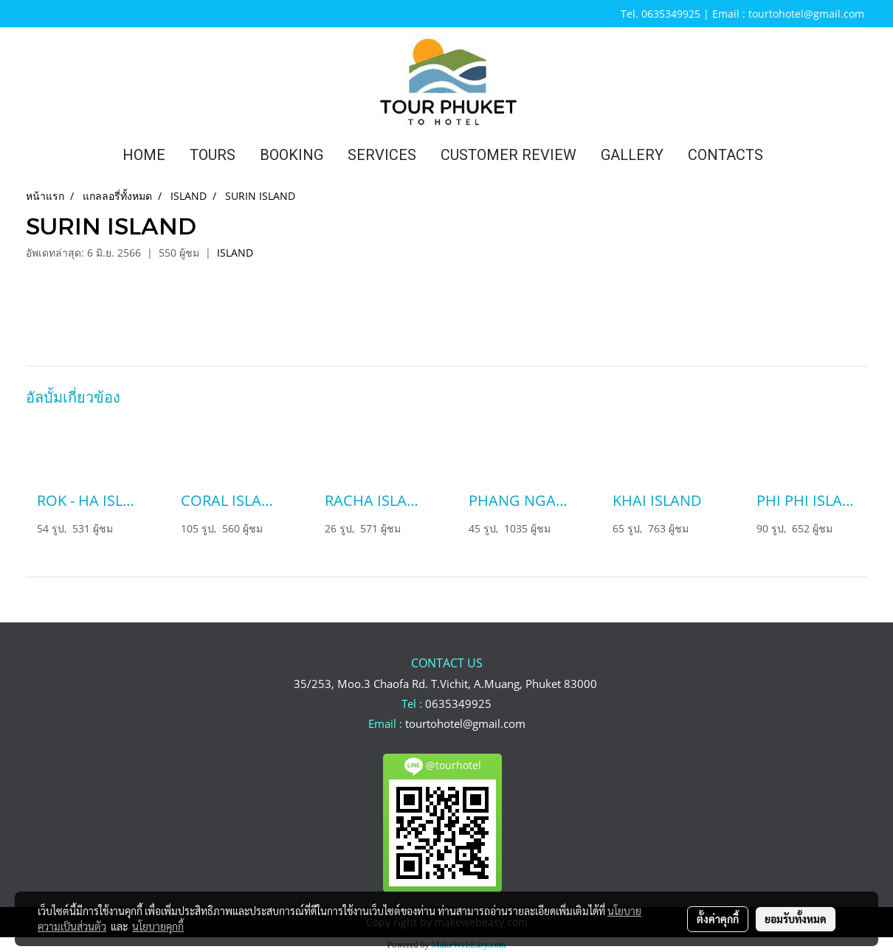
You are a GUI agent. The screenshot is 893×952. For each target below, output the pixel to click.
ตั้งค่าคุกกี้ (718, 918)
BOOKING (291, 155)
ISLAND (235, 253)
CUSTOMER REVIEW (508, 155)
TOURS (212, 155)
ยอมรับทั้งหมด (796, 918)
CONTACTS (725, 155)
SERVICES (382, 155)
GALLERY (632, 155)
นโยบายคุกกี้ (158, 926)
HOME (144, 155)
